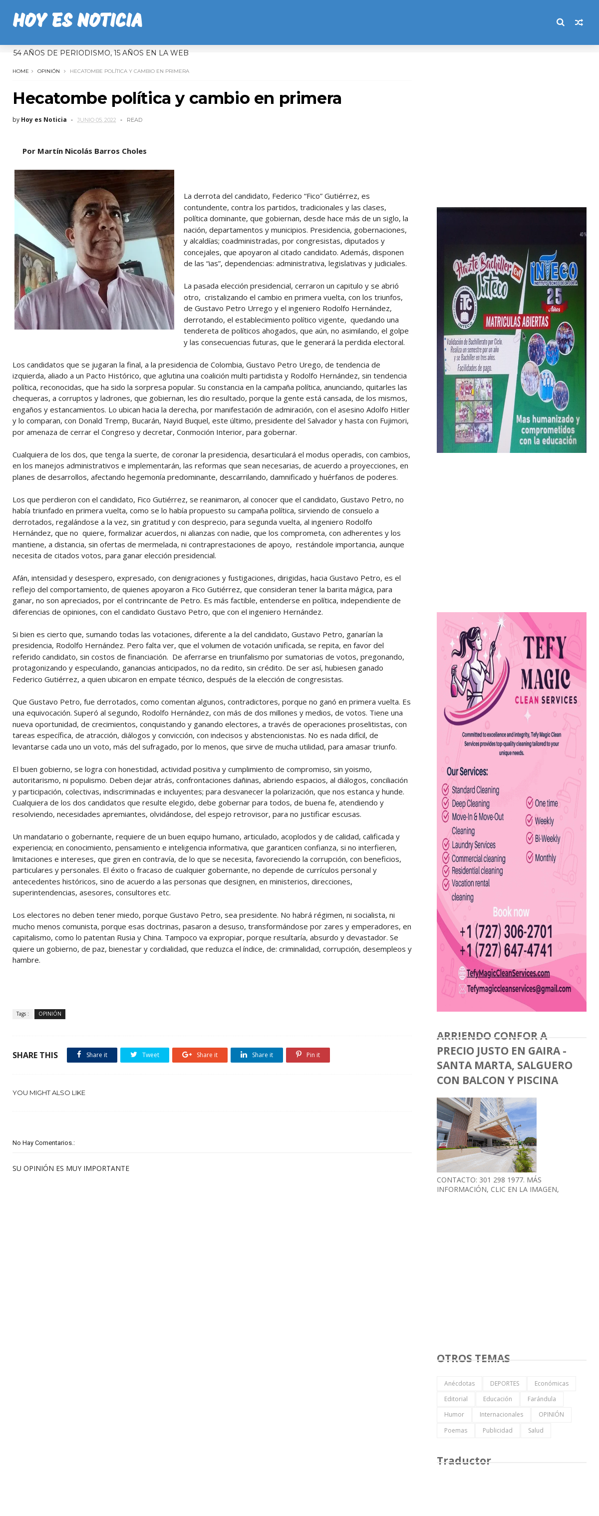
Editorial (456, 1399)
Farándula (542, 1399)
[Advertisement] (512, 127)
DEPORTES (504, 1383)
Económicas (552, 1383)
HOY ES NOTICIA (77, 22)
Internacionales (501, 1414)
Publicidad (498, 1430)
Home (20, 71)
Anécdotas (459, 1383)
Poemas (455, 1430)
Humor (454, 1414)
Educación (497, 1399)
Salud (536, 1430)
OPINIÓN (48, 71)
